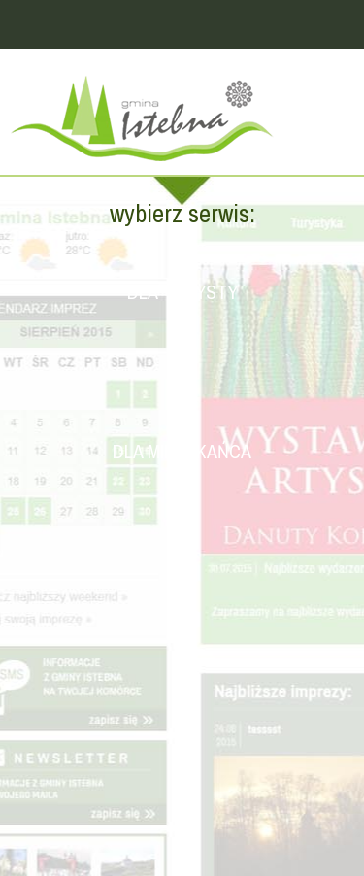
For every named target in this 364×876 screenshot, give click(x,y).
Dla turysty (182, 292)
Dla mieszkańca (182, 451)
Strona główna (182, 122)
